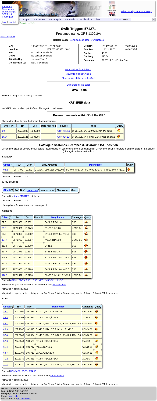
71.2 (5, 358)
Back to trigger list (7, 37)
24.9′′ (4, 137)
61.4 (5, 347)
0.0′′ (4, 131)
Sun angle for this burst (78, 85)
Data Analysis (54, 19)
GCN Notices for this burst (78, 69)
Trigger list (11, 22)
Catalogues (7, 16)
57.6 (5, 341)
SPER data (7, 14)
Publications (86, 19)
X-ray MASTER (21, 196)
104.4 (4, 240)
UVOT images (9, 11)
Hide (4, 22)
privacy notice (24, 398)
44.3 (5, 317)
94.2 (5, 169)
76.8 (4, 228)
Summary (7, 6)
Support (26, 19)
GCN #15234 (63, 137)
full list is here (59, 284)
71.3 (5, 364)
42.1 (5, 311)
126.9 (4, 275)
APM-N (13, 280)
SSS (35, 280)
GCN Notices (97, 40)
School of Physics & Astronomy (136, 11)
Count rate (32, 190)
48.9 (5, 329)
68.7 (5, 353)
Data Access (39, 19)
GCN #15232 (63, 131)
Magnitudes (95, 165)
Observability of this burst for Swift (78, 78)
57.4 (5, 335)
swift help (13, 396)
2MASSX (49, 280)
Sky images (8, 9)
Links (97, 19)
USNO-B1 (60, 280)
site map (117, 19)
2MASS (32, 371)
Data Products (71, 19)
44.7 (5, 323)
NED (41, 280)
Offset (6, 165)
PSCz (29, 280)
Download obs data (79, 40)
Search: (126, 19)
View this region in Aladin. (78, 74)
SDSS (22, 280)
